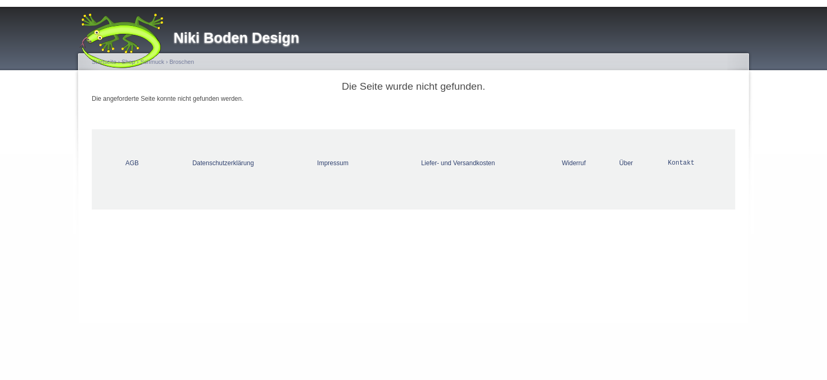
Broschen (181, 62)
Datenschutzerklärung (223, 163)
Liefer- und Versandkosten (458, 163)
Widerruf (573, 163)
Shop (128, 62)
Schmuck (152, 62)
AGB (132, 163)
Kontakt (681, 162)
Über (626, 163)
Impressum (332, 163)
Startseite (104, 62)
